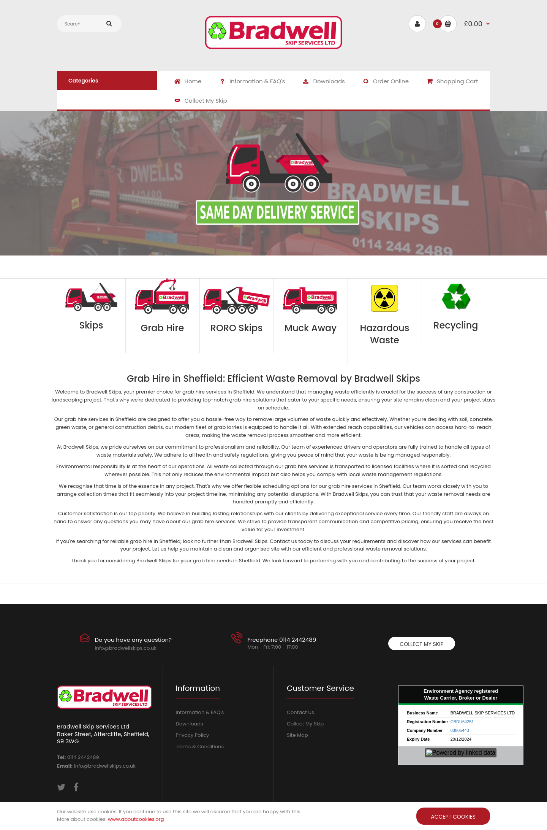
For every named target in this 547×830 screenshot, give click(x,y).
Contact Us (300, 712)
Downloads (189, 723)
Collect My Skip (421, 644)
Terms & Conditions (200, 746)
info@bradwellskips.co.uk (126, 648)
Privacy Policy (192, 735)
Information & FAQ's (200, 712)
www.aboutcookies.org (136, 819)
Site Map (297, 735)
